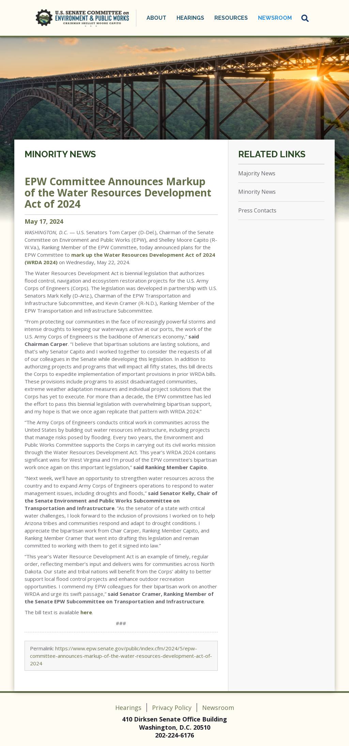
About (156, 18)
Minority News (60, 154)
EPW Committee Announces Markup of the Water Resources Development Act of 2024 (118, 192)
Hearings (190, 18)
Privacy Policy (172, 707)
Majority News (256, 173)
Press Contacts (257, 210)
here (86, 612)
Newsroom (275, 18)
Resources (231, 18)
